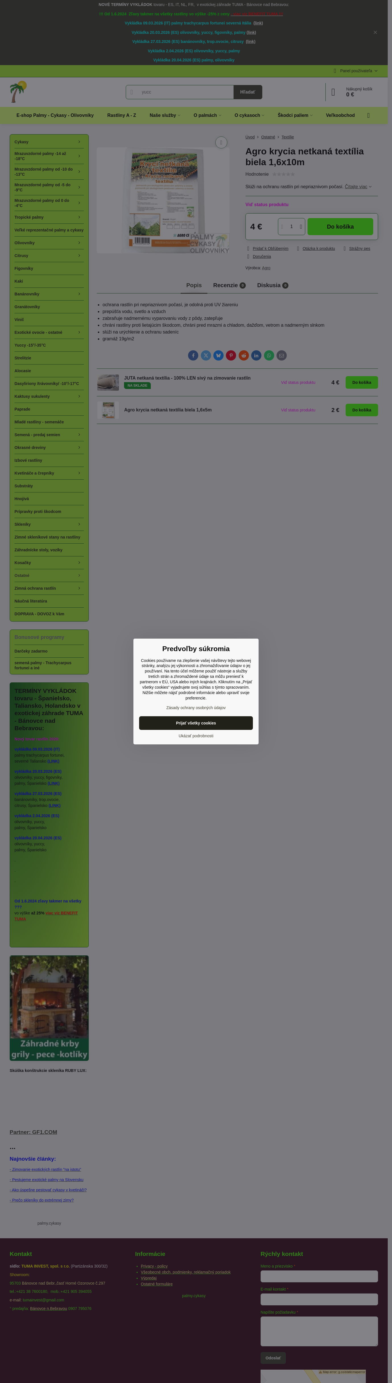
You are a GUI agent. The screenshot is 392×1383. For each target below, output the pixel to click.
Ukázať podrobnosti (196, 736)
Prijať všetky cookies (196, 723)
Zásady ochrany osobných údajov (196, 707)
